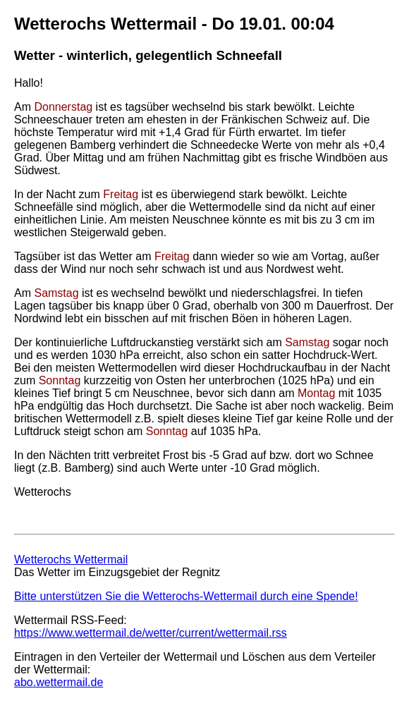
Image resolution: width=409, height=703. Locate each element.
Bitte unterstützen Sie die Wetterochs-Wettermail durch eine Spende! (186, 596)
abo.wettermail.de (58, 682)
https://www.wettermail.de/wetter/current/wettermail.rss (150, 633)
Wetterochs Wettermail (71, 560)
